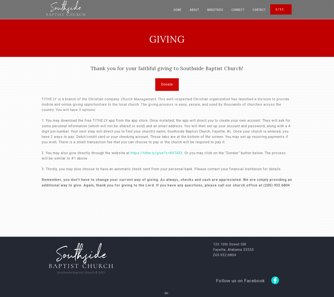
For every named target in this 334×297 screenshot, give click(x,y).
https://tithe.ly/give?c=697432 (157, 153)
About (194, 10)
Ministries (215, 10)
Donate (167, 84)
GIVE (281, 9)
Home (178, 10)
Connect (238, 10)
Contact (259, 10)
